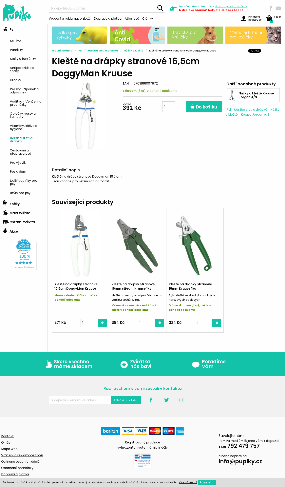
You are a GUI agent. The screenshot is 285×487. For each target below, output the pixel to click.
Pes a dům (18, 171)
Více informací (188, 482)
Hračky (15, 80)
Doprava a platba (108, 18)
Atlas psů (132, 18)
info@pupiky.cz (240, 462)
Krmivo (15, 40)
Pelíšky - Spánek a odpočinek (24, 90)
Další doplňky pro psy (23, 181)
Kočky (11, 203)
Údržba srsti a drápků (21, 139)
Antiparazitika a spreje (22, 69)
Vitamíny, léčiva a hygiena (23, 127)
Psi (8, 28)
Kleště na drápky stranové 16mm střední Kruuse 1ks (133, 286)
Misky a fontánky (23, 58)
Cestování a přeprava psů (20, 151)
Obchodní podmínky (17, 468)
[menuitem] (27, 40)
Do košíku (203, 107)
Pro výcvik (18, 162)
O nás (5, 442)
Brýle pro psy (20, 193)
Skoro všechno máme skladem (68, 364)
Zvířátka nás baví (135, 364)
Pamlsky (16, 49)
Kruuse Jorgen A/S (255, 114)
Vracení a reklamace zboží (70, 18)
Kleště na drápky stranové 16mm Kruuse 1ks (190, 286)
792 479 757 (239, 446)
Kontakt (7, 436)
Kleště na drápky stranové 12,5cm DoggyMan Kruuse (76, 286)
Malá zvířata (16, 212)
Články (147, 18)
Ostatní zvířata (19, 221)
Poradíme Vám (209, 364)
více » (231, 6)
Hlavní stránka (62, 50)
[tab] (24, 111)
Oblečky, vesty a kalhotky (23, 114)
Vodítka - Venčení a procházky (25, 102)
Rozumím (207, 482)
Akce (10, 230)
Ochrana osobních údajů (20, 461)
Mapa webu (10, 449)
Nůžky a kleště (133, 50)
